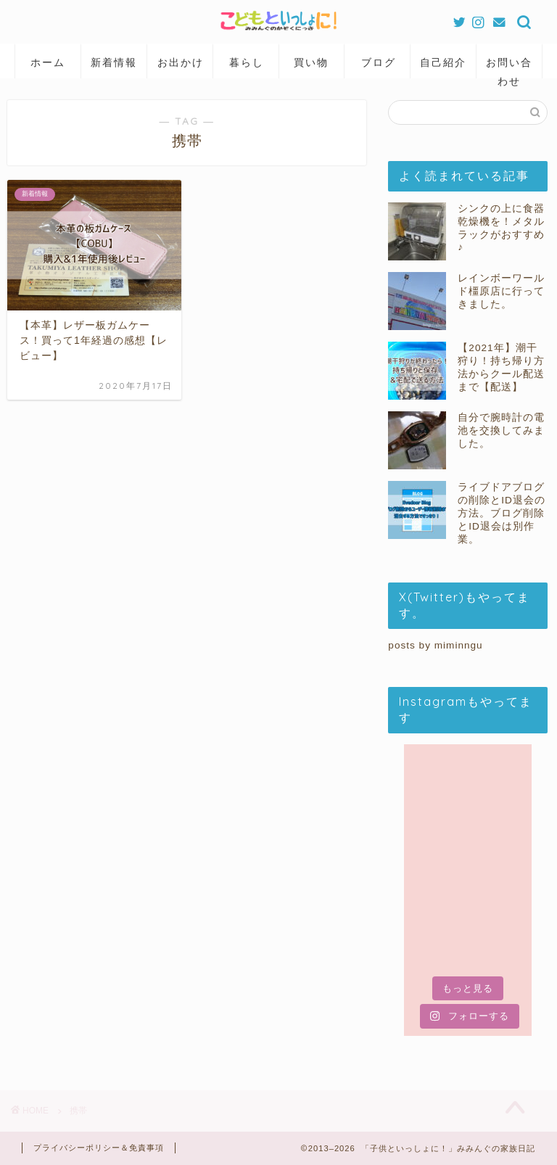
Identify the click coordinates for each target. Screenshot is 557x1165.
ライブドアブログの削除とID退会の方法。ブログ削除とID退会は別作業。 (501, 513)
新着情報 (114, 62)
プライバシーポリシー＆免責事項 (98, 1147)
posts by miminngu (435, 645)
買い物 (311, 62)
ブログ (378, 62)
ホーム (47, 62)
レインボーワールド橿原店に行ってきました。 (501, 291)
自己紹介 (443, 62)
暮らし (246, 62)
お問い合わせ (509, 67)
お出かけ (180, 62)
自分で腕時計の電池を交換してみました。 (501, 430)
